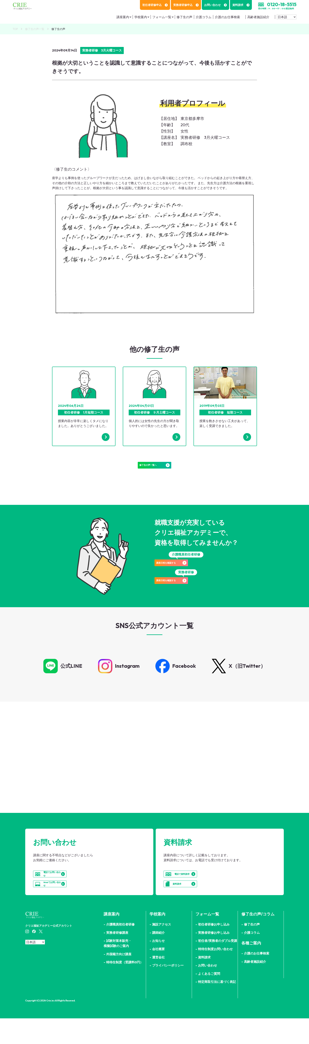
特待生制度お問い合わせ (215, 975)
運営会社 (158, 983)
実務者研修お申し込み (214, 958)
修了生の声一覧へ (154, 469)
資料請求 (240, 5)
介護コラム (203, 17)
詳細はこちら (76, 784)
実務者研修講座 (117, 958)
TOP (15, 29)
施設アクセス (161, 950)
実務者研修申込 (186, 5)
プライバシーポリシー (168, 991)
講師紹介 (158, 958)
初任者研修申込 (155, 5)
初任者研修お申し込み (214, 950)
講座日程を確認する (186, 572)
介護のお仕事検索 (227, 17)
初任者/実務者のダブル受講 (217, 966)
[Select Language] (286, 17)
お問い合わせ (215, 5)
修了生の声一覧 (34, 29)
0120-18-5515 (281, 4)
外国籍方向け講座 (118, 979)
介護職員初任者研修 (120, 950)
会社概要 (158, 975)
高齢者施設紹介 (258, 17)
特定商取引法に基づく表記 (217, 1007)
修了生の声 (184, 17)
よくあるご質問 (209, 999)
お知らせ (158, 966)
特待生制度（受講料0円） (124, 988)
